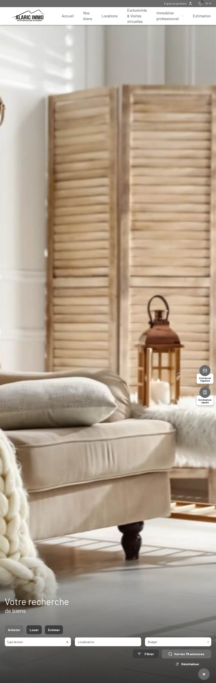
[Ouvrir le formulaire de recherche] (146, 655)
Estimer (54, 632)
